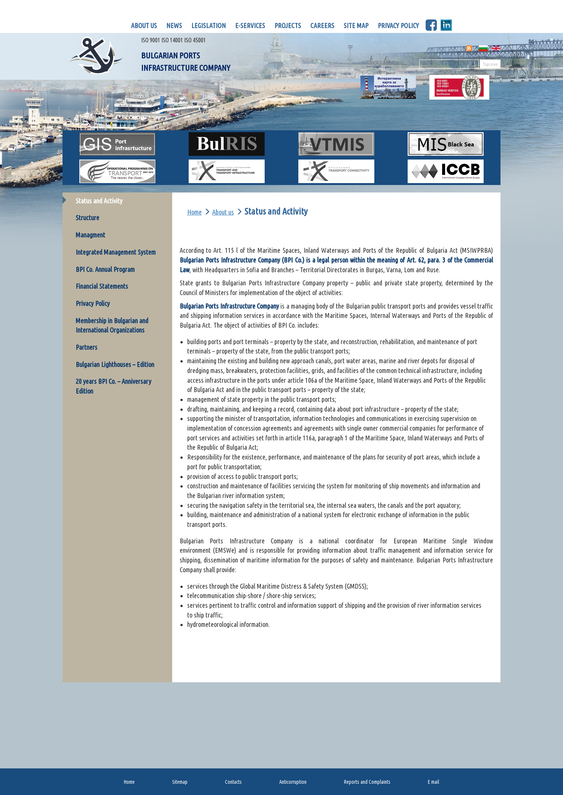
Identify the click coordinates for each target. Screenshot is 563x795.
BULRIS (227, 144)
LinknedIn (446, 25)
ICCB (446, 171)
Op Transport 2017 (240, 176)
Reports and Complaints (367, 782)
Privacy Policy (93, 303)
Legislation (208, 25)
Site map (356, 25)
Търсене (490, 64)
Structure (87, 217)
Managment (90, 235)
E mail (433, 782)
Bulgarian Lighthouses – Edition (115, 364)
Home (194, 212)
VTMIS (336, 144)
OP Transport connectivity (345, 176)
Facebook (431, 25)
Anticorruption (293, 782)
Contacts (233, 782)
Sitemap (180, 782)
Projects (287, 25)
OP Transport (131, 176)
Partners (86, 347)
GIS (117, 144)
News (174, 25)
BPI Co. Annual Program (105, 269)
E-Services (250, 25)
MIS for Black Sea (461, 149)
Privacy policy (398, 25)
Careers (322, 25)
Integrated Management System (116, 252)
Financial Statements (102, 286)
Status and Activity (99, 200)
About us (144, 25)
